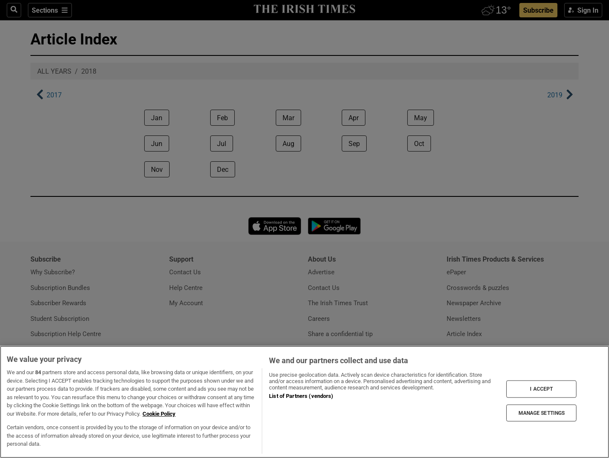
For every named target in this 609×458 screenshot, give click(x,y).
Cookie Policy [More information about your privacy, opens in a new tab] (159, 414)
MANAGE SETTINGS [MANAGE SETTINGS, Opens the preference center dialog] (541, 413)
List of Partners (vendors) (301, 396)
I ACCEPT (541, 389)
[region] (304, 402)
